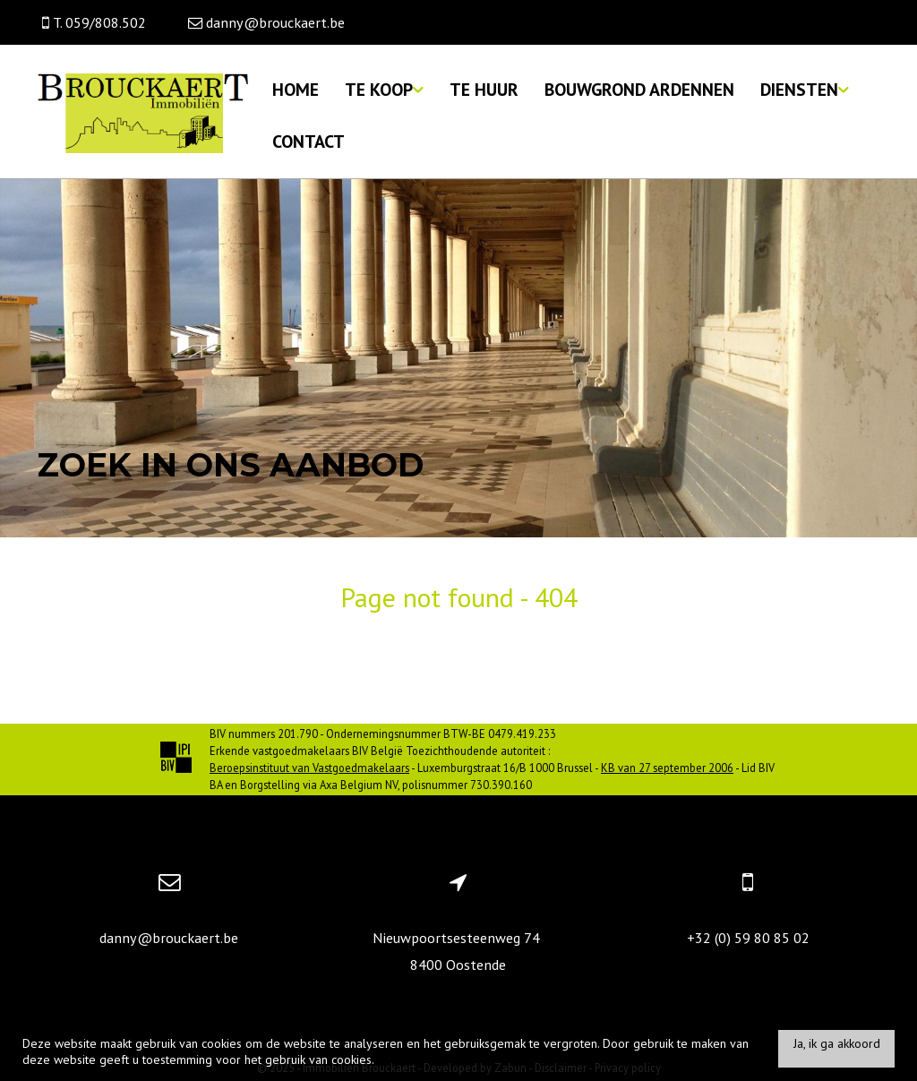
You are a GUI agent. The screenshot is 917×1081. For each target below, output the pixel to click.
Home (295, 89)
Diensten (804, 89)
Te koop (384, 89)
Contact (308, 141)
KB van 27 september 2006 (667, 767)
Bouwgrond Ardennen (639, 89)
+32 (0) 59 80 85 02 (748, 938)
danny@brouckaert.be (168, 938)
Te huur (484, 89)
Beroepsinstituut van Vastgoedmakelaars (309, 767)
